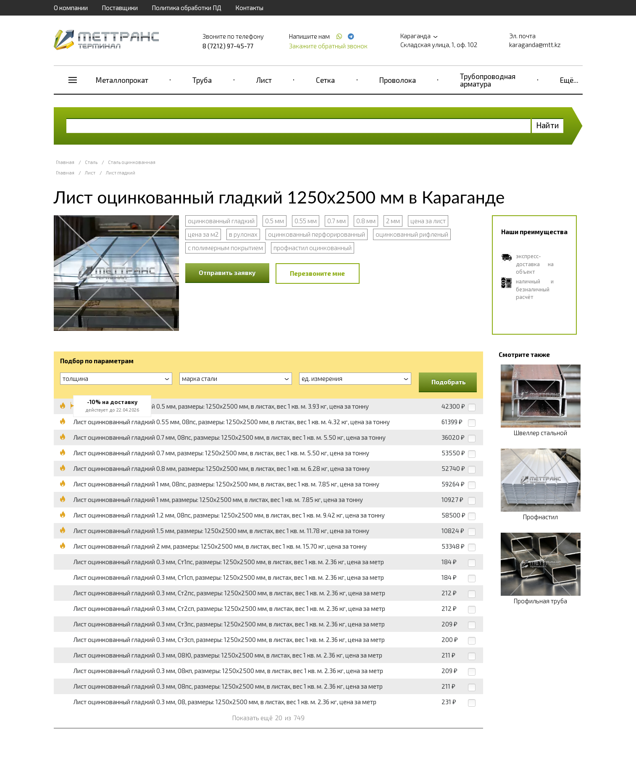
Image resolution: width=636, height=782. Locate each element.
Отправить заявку (227, 272)
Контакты (249, 7)
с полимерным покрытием (225, 247)
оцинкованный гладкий (221, 221)
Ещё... (569, 80)
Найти (547, 125)
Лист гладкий (120, 172)
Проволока (397, 80)
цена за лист (428, 221)
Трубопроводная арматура (487, 79)
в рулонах (243, 234)
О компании (71, 7)
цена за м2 (203, 234)
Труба (202, 80)
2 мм (393, 221)
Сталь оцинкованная (131, 162)
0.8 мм (366, 221)
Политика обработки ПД (186, 7)
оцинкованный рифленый (412, 234)
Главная (65, 162)
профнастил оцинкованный (312, 247)
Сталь (91, 162)
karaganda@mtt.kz (535, 44)
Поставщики (120, 7)
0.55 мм (305, 221)
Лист (264, 80)
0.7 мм (336, 221)
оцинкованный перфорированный (316, 234)
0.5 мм (274, 221)
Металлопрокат (122, 80)
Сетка (325, 80)
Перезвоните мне (317, 273)
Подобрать (448, 382)
